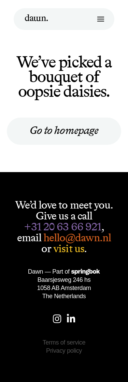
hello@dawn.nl (77, 237)
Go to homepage (64, 130)
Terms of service (64, 342)
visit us (68, 248)
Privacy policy (64, 350)
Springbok (85, 272)
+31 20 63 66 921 (62, 226)
